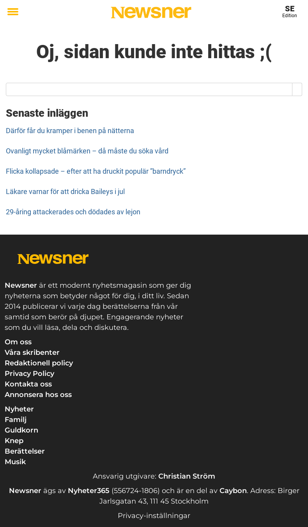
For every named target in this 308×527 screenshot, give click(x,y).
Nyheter (19, 409)
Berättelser (25, 451)
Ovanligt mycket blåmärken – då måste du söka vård (87, 151)
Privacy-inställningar (154, 515)
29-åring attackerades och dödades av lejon (73, 212)
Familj (16, 419)
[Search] (297, 89)
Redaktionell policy (39, 363)
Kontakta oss (28, 384)
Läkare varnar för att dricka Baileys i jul (65, 191)
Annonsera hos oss (38, 394)
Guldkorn (21, 430)
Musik (15, 462)
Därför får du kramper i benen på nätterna (70, 130)
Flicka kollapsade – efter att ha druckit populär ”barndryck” (96, 171)
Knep (14, 440)
